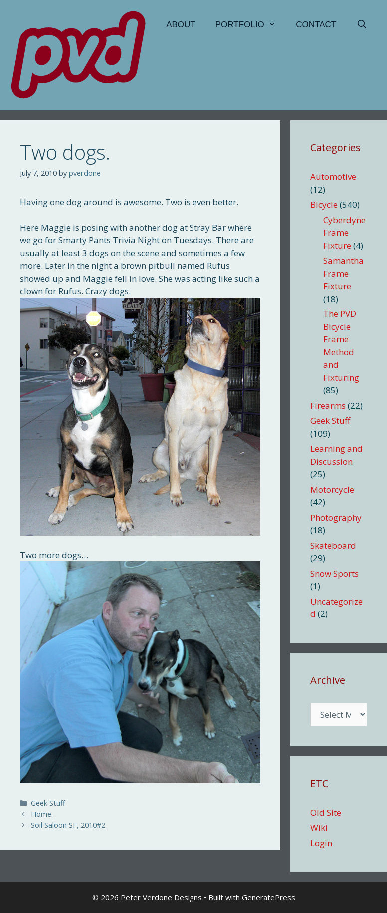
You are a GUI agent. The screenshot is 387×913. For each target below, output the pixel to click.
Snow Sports (334, 573)
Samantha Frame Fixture (343, 273)
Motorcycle (332, 489)
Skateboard (333, 545)
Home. (42, 814)
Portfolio (250, 25)
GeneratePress (268, 897)
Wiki (319, 827)
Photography (336, 517)
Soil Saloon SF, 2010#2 (68, 825)
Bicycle (324, 204)
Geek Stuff (48, 803)
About (180, 24)
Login (321, 843)
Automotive (333, 176)
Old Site (325, 812)
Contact (316, 24)
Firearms (328, 405)
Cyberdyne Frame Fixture (344, 232)
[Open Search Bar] (361, 25)
